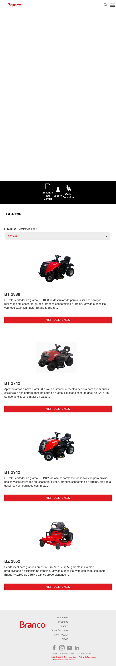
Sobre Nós (62, 617)
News (65, 639)
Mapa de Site (56, 657)
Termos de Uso (70, 657)
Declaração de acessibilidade (63, 660)
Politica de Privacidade (87, 657)
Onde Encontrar (59, 630)
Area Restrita (61, 634)
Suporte (63, 626)
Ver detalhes (58, 320)
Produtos (63, 621)
